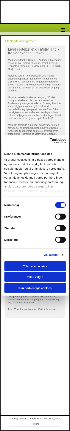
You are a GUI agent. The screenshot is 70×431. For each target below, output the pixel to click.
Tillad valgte (35, 277)
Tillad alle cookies (35, 266)
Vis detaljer (51, 254)
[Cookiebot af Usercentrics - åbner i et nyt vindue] (50, 140)
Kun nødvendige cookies (35, 287)
